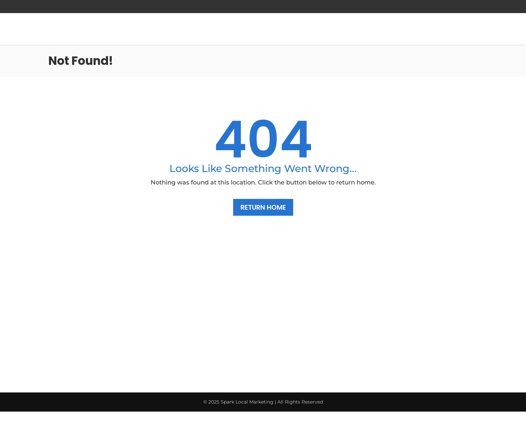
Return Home (263, 207)
